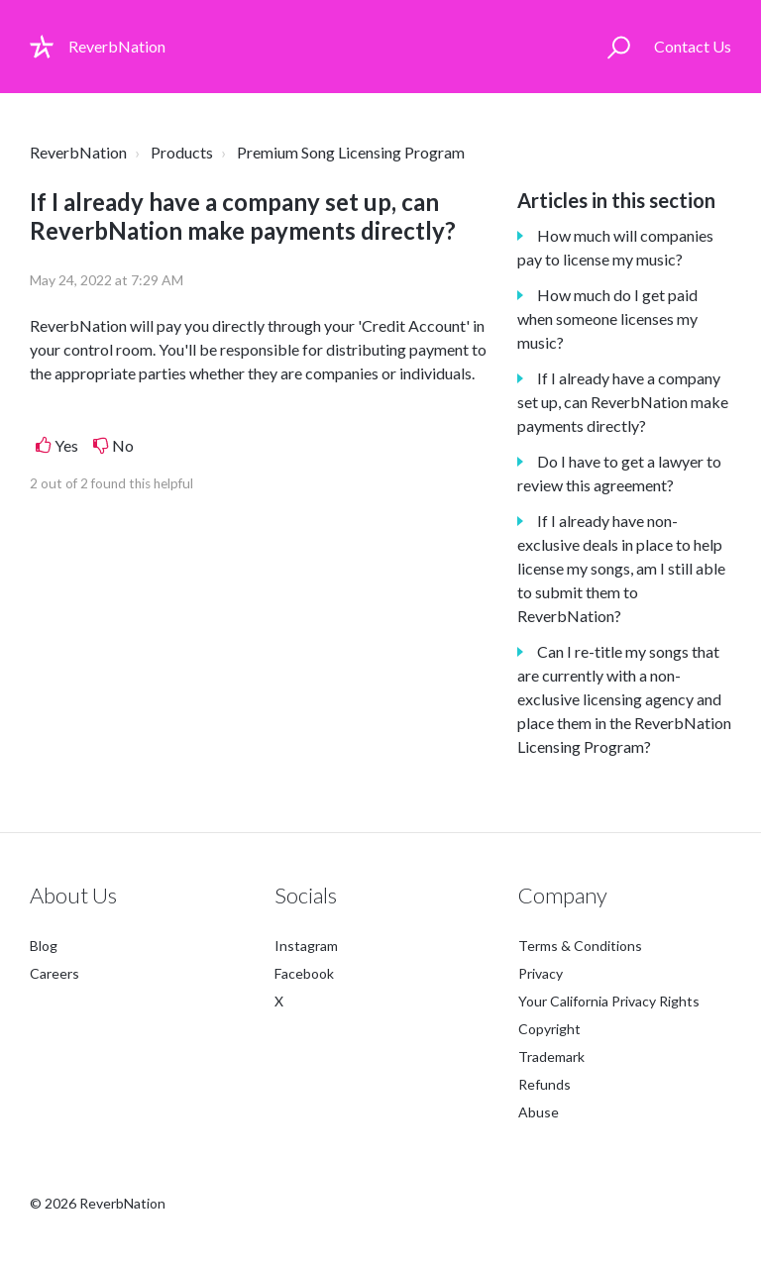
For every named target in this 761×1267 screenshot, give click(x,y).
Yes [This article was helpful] (66, 445)
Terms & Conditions (580, 945)
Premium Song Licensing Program (351, 152)
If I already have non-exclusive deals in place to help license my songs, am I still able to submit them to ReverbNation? (621, 568)
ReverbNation (78, 152)
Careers (54, 973)
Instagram (306, 945)
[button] (618, 46)
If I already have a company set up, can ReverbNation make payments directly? (622, 402)
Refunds (544, 1084)
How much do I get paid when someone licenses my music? (607, 318)
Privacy (540, 973)
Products (182, 152)
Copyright (549, 1028)
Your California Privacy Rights (609, 1001)
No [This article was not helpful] (123, 445)
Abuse (538, 1112)
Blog (43, 945)
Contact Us (692, 46)
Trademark (551, 1056)
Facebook (304, 973)
